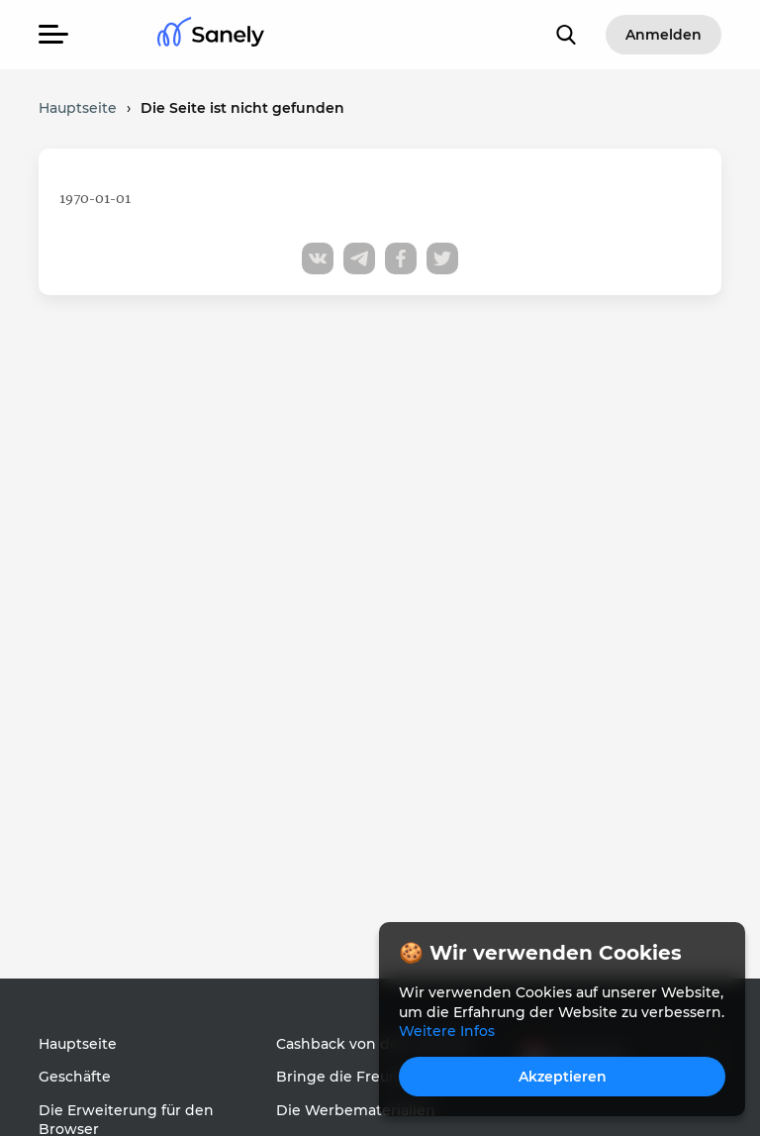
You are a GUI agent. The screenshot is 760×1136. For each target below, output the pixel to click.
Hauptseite (78, 1044)
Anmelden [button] (663, 35)
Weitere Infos (447, 1031)
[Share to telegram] (359, 258)
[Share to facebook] (401, 258)
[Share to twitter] (442, 258)
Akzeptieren (563, 1076)
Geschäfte (75, 1076)
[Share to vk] (317, 258)
